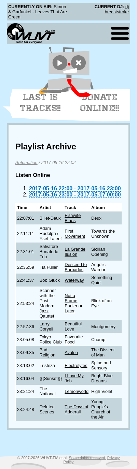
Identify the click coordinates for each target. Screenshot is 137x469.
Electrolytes (76, 365)
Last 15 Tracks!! (40, 103)
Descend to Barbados (76, 267)
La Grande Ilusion (75, 252)
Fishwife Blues (73, 218)
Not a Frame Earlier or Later (73, 303)
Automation (26, 162)
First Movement (75, 234)
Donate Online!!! (99, 103)
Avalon (71, 352)
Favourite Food (74, 339)
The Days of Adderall (76, 409)
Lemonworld (76, 391)
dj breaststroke (117, 9)
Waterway (74, 280)
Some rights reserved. (87, 458)
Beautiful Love (73, 326)
